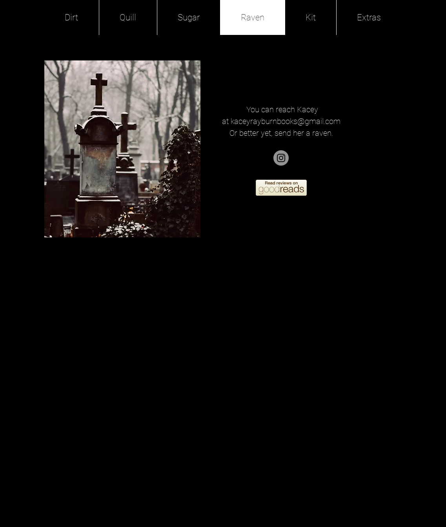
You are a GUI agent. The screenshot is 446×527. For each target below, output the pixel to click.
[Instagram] (281, 158)
